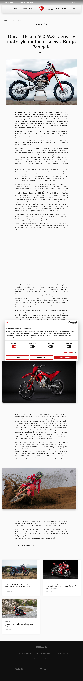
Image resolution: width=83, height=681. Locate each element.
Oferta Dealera (49, 10)
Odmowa (17, 357)
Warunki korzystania (43, 653)
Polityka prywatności (23, 653)
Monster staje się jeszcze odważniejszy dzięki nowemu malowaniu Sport (19, 625)
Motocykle (16, 10)
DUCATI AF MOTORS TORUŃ (19, 3)
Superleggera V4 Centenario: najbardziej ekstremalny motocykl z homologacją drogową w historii (61, 586)
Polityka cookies (62, 653)
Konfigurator (61, 10)
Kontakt (72, 10)
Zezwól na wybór (41, 357)
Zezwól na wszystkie (65, 357)
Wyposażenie (27, 10)
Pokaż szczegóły (69, 352)
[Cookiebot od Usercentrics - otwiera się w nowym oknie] (70, 322)
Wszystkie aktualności (8, 20)
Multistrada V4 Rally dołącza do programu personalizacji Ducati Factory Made (20, 585)
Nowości (19, 20)
